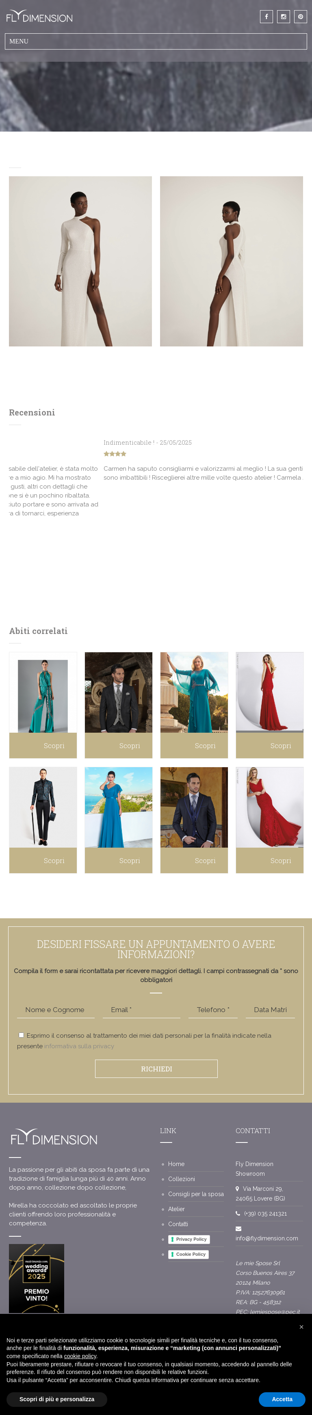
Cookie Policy (191, 1254)
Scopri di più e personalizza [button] (57, 1399)
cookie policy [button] (80, 1356)
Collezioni (181, 1179)
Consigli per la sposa (196, 1194)
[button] (301, 1326)
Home (176, 1164)
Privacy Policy (191, 1239)
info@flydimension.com (267, 1238)
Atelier (176, 1209)
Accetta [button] (282, 1399)
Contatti (178, 1224)
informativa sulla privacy (79, 1046)
